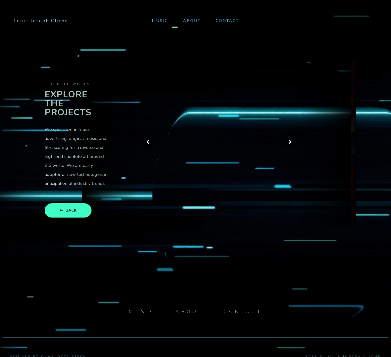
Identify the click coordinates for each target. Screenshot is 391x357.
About (192, 20)
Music (160, 20)
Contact (227, 20)
